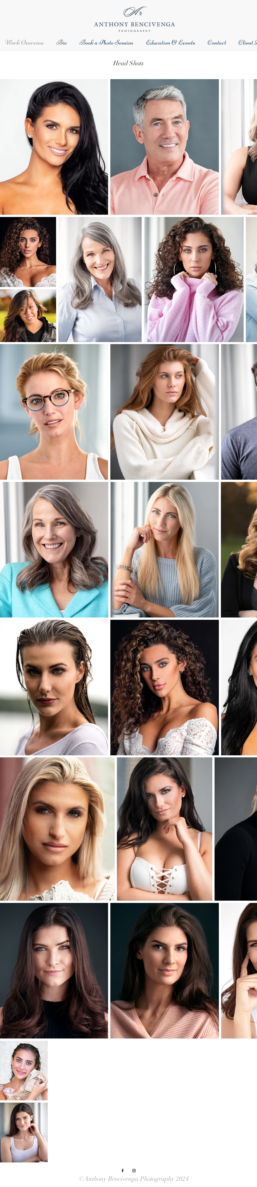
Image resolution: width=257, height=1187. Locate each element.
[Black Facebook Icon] (122, 1170)
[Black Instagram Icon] (134, 1170)
